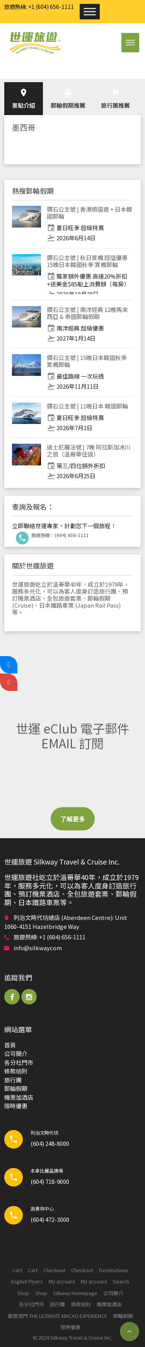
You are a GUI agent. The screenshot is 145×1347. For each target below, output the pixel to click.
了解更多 (72, 818)
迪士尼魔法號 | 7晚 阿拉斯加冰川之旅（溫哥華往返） (89, 450)
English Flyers (27, 1281)
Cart (17, 1270)
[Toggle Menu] (90, 11)
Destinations (113, 1270)
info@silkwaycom (38, 948)
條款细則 (15, 1071)
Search (121, 1281)
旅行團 (13, 1080)
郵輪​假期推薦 (68, 98)
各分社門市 (18, 1062)
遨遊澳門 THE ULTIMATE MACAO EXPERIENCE (57, 1315)
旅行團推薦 (115, 98)
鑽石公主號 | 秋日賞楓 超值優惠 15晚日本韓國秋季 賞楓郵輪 (87, 261)
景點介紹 (23, 98)
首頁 (10, 1045)
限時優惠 (15, 1106)
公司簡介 (15, 1053)
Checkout (54, 1270)
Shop (23, 1293)
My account (62, 1281)
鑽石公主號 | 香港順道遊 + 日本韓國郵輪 (89, 212)
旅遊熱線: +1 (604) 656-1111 (39, 6)
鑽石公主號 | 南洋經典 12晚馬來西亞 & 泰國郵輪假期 (87, 312)
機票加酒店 (18, 1097)
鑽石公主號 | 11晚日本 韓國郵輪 (87, 406)
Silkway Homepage (75, 1293)
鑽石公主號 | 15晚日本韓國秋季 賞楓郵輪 (87, 361)
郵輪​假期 (15, 1088)
